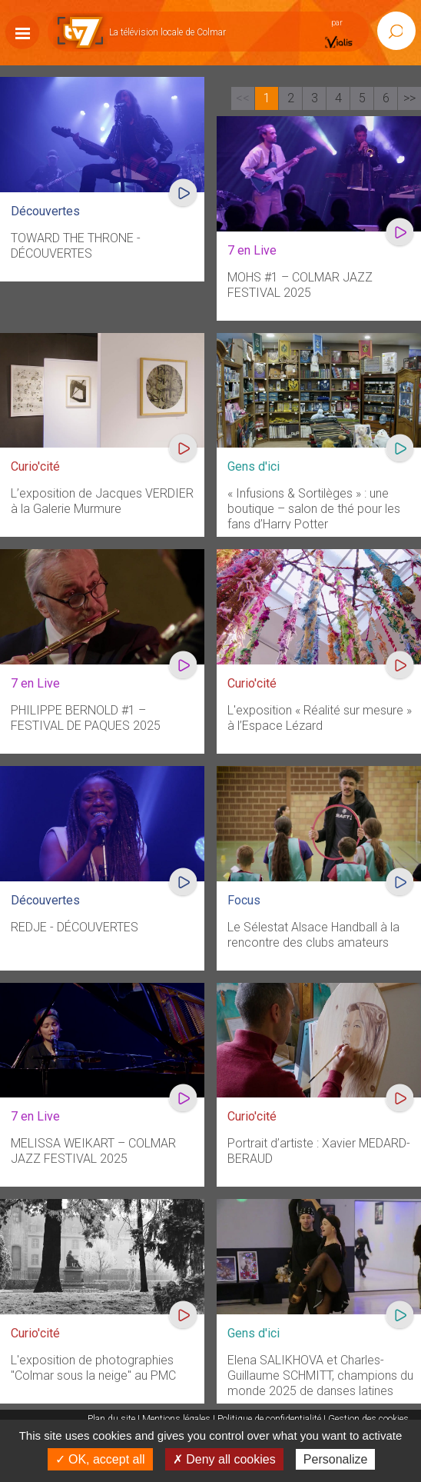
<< (243, 98)
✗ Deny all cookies (224, 1459)
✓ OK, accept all (100, 1459)
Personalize (335, 1459)
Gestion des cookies (368, 1419)
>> (409, 98)
